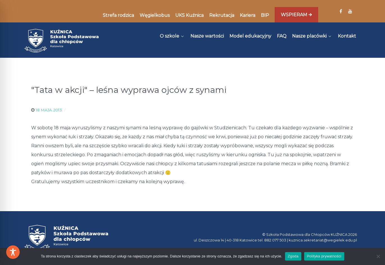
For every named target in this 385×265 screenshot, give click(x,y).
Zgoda (293, 256)
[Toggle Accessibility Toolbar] (13, 252)
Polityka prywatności (324, 256)
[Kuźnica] (61, 41)
